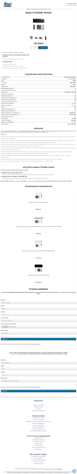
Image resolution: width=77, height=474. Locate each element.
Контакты (38, 408)
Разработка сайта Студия (51, 469)
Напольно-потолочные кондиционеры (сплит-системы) (38, 421)
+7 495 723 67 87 (71, 3)
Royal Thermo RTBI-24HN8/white (38, 202)
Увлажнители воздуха (38, 463)
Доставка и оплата (38, 406)
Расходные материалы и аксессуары (38, 430)
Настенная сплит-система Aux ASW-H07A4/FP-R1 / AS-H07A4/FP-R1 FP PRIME (38, 226)
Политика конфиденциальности (38, 410)
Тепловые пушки (38, 445)
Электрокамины (38, 449)
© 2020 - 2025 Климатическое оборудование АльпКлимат (30, 468)
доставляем (30, 181)
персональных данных (36, 344)
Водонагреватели (38, 437)
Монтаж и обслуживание (38, 405)
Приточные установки (38, 461)
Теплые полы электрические (38, 447)
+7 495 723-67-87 (14, 354)
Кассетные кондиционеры (38, 428)
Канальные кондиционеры (38, 427)
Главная (28, 9)
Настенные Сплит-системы (45, 9)
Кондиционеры (34, 9)
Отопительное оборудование (38, 436)
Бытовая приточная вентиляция (38, 456)
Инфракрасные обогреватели (38, 439)
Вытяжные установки (38, 458)
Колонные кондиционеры (38, 425)
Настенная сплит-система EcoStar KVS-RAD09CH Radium (38, 251)
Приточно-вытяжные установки (38, 459)
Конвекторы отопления (38, 441)
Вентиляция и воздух (38, 454)
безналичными (16, 181)
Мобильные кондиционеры (38, 423)
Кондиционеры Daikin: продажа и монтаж (13, 52)
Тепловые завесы (39, 443)
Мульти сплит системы (38, 419)
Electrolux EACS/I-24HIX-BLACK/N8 (38, 275)
